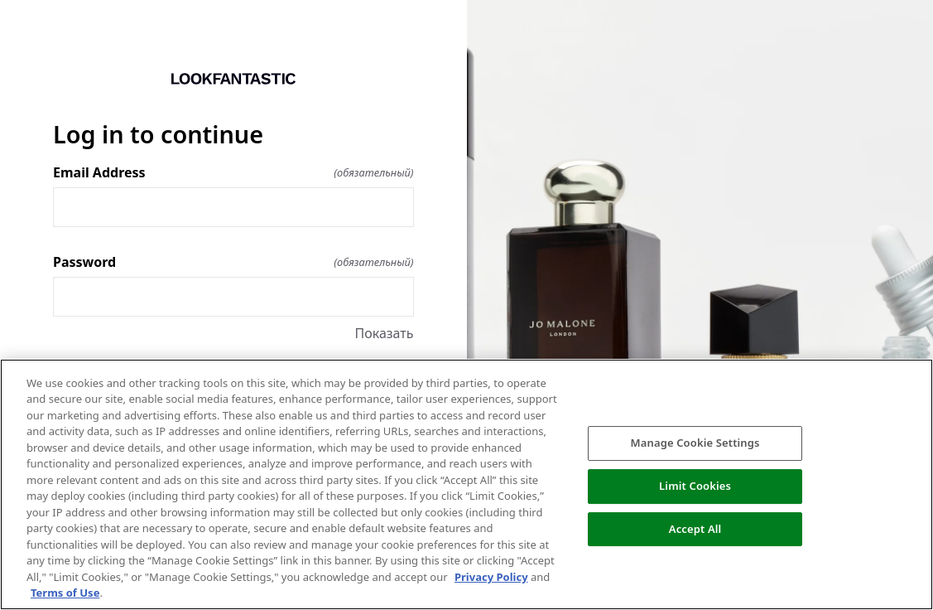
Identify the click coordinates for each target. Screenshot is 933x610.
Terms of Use (65, 592)
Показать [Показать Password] (383, 333)
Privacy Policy (491, 576)
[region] (466, 484)
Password (233, 262)
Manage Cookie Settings (695, 442)
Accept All (695, 528)
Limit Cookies (695, 485)
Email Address (233, 172)
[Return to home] (233, 78)
